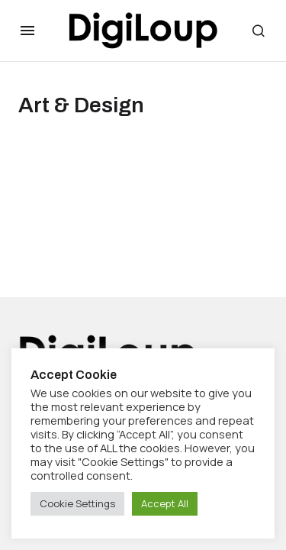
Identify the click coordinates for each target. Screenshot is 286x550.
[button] (27, 30)
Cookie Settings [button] (77, 503)
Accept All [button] (164, 503)
